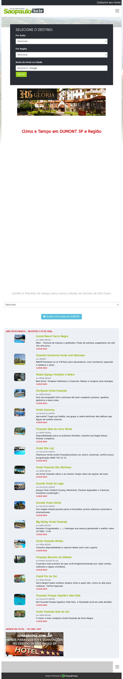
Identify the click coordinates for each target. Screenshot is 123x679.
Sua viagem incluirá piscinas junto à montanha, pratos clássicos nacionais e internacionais (74, 510)
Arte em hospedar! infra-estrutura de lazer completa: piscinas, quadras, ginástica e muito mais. (72, 399)
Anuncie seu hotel (15, 629)
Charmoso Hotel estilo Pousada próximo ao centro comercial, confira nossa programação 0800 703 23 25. (75, 456)
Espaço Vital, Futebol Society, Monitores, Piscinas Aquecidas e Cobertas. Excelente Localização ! (73, 491)
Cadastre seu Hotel (109, 2)
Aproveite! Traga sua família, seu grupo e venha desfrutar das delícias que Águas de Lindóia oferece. (74, 418)
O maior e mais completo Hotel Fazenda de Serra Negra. (65, 618)
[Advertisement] (61, 216)
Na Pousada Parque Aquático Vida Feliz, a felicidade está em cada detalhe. (74, 602)
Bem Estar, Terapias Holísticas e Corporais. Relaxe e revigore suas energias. (74, 381)
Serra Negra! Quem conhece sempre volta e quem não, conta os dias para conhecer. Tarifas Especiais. (73, 584)
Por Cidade (9, 299)
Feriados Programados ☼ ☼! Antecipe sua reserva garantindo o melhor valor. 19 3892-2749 (75, 530)
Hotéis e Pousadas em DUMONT (61, 316)
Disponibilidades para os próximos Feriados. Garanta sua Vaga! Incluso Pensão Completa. (71, 437)
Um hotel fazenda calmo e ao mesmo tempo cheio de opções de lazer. (72, 474)
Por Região (21, 49)
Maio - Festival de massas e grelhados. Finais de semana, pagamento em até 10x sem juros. (75, 344)
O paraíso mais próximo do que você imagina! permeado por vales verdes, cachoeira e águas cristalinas (74, 565)
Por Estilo (21, 35)
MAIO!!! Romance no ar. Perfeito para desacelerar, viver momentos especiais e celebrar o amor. (74, 363)
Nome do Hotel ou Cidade (29, 62)
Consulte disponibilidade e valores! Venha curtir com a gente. (67, 547)
